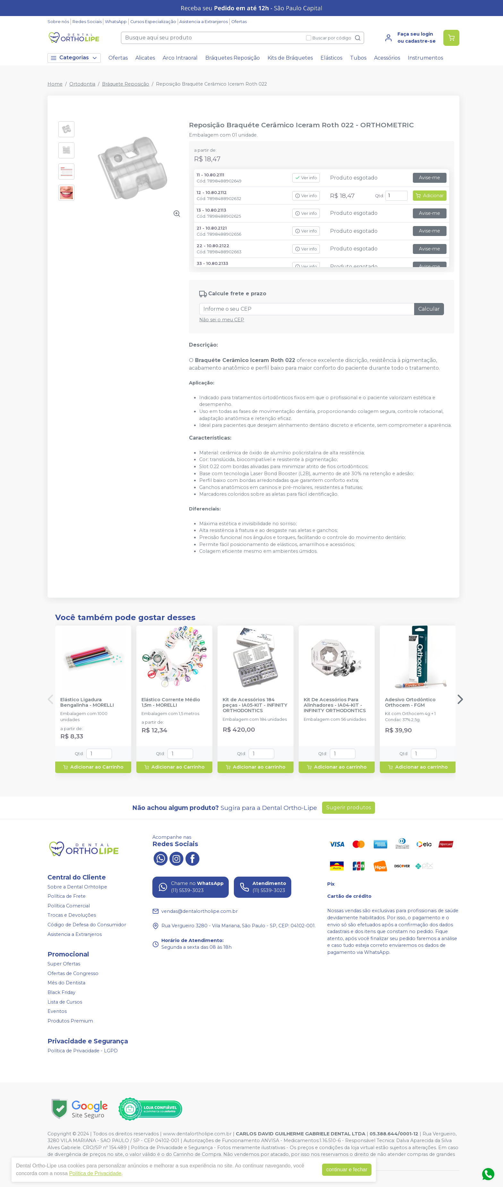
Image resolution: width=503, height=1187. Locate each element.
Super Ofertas (63, 964)
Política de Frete (66, 896)
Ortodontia (82, 84)
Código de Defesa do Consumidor (86, 925)
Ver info (306, 177)
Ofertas (239, 21)
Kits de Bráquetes (290, 58)
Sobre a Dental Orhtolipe (77, 887)
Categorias (74, 58)
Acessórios (387, 58)
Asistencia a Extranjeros (203, 21)
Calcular (429, 309)
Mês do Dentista (66, 983)
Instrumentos (425, 58)
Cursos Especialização (153, 21)
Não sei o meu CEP (221, 320)
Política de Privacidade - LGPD (82, 1051)
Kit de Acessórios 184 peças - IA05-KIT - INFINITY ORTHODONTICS (255, 705)
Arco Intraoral (180, 58)
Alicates (145, 58)
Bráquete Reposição (125, 84)
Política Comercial (68, 906)
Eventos (57, 1011)
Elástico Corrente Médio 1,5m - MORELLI (170, 702)
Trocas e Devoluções (71, 915)
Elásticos (331, 58)
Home (55, 84)
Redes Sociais (87, 21)
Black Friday (61, 992)
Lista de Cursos (64, 1002)
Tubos (358, 58)
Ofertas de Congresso (72, 973)
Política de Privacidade (95, 1173)
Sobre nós (58, 21)
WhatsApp (116, 21)
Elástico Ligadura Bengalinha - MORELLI (87, 702)
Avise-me (429, 178)
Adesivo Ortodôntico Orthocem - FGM (410, 702)
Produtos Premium (70, 1021)
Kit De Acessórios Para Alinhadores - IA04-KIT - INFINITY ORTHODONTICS (335, 705)
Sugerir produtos (348, 807)
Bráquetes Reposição (232, 58)
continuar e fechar (346, 1169)
